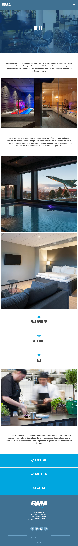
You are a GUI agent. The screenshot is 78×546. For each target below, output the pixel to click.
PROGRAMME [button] (39, 460)
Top (39, 543)
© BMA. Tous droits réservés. (39, 538)
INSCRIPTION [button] (39, 474)
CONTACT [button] (39, 487)
